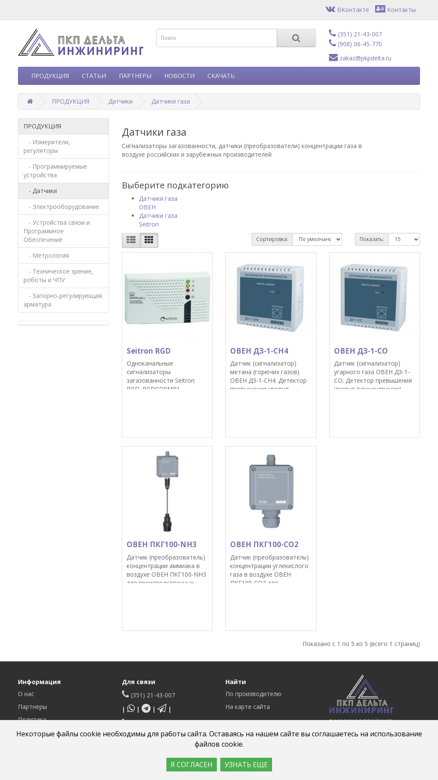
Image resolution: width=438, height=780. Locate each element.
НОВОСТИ (179, 75)
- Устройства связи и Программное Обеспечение (57, 231)
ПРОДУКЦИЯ (50, 75)
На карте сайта (247, 707)
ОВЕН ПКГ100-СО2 (264, 544)
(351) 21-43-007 (355, 34)
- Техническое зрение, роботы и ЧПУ (58, 275)
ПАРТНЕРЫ (135, 75)
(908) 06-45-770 (355, 44)
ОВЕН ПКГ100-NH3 (162, 544)
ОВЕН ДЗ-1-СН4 (259, 351)
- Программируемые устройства (55, 170)
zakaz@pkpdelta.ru (360, 58)
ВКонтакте (347, 10)
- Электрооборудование (61, 206)
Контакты (395, 10)
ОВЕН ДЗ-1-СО (361, 351)
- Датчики (40, 191)
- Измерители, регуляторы (47, 146)
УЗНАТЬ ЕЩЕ (246, 764)
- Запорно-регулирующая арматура (63, 300)
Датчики (120, 101)
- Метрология (46, 255)
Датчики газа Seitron (158, 219)
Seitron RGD (149, 351)
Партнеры (32, 707)
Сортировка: (272, 239)
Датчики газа (170, 101)
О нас (26, 694)
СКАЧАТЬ (221, 75)
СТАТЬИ (94, 75)
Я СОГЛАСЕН (192, 764)
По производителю (253, 694)
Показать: (372, 239)
